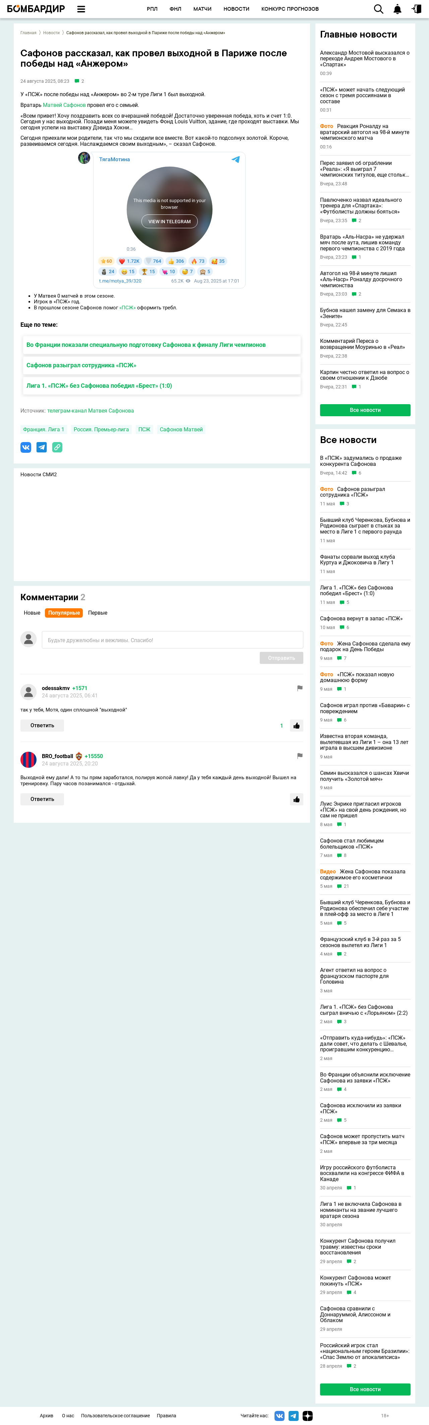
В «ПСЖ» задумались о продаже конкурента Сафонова (361, 461)
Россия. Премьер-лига (101, 429)
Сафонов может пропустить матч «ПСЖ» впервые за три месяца (362, 1139)
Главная (28, 32)
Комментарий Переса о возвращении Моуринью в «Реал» (362, 344)
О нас (68, 1416)
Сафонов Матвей (181, 429)
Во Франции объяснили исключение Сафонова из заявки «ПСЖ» (365, 1077)
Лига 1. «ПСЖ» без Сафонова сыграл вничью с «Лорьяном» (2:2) (364, 1010)
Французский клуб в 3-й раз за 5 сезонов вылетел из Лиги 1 (360, 942)
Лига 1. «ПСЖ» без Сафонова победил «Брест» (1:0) (99, 385)
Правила (166, 1416)
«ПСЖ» (127, 308)
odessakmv (56, 688)
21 (346, 886)
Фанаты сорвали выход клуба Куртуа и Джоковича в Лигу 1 (357, 560)
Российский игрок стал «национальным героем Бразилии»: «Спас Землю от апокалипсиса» (365, 1351)
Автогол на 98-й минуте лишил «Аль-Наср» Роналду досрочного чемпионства (361, 279)
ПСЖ (144, 429)
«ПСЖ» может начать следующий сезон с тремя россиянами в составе (362, 96)
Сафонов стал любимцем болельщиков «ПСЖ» (352, 844)
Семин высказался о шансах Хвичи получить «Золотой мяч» (364, 776)
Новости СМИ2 (38, 475)
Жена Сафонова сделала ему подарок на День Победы (365, 647)
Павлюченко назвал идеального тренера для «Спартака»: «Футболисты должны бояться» (361, 206)
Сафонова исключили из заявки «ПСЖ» (360, 1108)
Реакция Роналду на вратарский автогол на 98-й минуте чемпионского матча (364, 132)
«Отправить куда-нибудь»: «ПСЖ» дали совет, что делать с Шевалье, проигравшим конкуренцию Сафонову (363, 1044)
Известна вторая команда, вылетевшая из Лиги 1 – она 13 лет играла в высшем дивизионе (364, 742)
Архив (46, 1416)
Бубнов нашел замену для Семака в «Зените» (365, 313)
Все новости (365, 410)
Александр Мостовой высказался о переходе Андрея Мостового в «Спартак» (365, 59)
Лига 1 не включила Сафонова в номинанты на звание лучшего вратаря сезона (361, 1210)
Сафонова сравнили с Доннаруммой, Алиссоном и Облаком (355, 1314)
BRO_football (57, 756)
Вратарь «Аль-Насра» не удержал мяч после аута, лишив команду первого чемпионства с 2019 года (362, 243)
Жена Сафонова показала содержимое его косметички (363, 874)
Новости (51, 32)
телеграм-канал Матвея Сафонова (90, 411)
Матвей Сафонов (64, 105)
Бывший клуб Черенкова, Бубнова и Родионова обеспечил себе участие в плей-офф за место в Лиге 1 (365, 908)
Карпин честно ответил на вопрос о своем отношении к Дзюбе (364, 375)
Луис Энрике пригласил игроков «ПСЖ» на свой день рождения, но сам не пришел (363, 810)
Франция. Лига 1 (43, 429)
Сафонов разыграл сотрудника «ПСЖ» (81, 365)
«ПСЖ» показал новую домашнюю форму (357, 677)
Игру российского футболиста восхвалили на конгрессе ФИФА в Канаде (362, 1173)
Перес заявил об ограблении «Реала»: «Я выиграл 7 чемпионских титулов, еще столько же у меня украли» (364, 169)
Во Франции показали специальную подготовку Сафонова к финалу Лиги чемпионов (146, 344)
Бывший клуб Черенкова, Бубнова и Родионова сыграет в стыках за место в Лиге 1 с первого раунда (365, 526)
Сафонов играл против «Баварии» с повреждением (365, 708)
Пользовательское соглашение (115, 1416)
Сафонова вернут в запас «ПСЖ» (361, 619)
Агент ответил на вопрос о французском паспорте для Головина (354, 976)
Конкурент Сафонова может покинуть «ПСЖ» (355, 1281)
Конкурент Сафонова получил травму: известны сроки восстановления (357, 1247)
